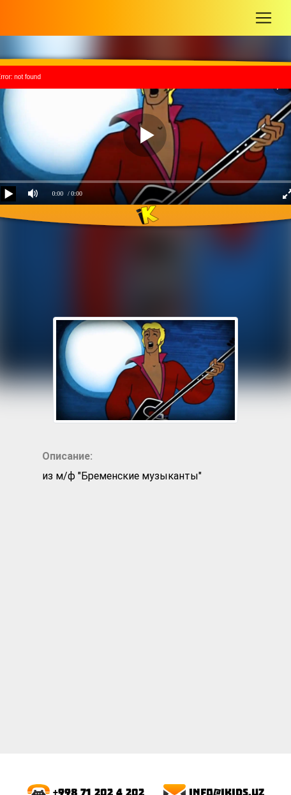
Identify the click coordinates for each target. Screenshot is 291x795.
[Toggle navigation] (263, 18)
